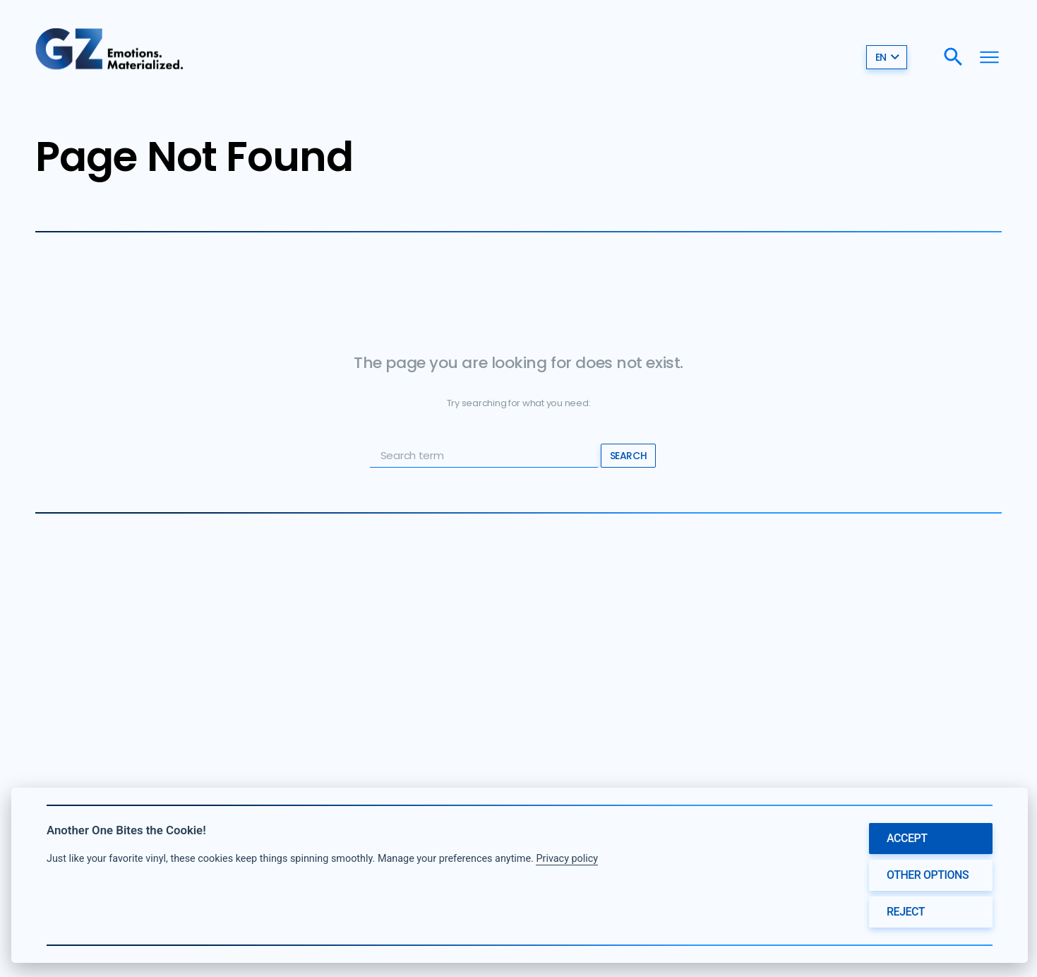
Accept (907, 838)
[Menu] (989, 57)
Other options (928, 875)
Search (628, 456)
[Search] (953, 57)
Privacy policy (567, 859)
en (887, 57)
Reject (906, 911)
